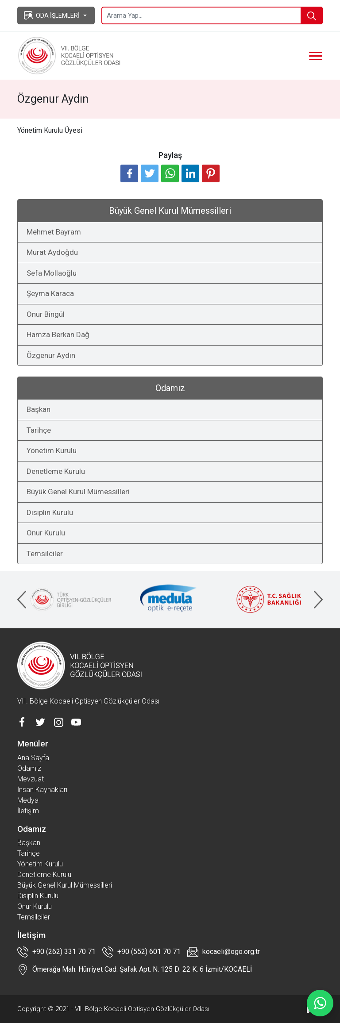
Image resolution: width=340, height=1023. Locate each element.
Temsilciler (45, 553)
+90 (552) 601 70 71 (141, 952)
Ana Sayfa (33, 758)
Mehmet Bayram (54, 231)
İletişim (28, 811)
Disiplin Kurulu (50, 512)
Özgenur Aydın (51, 355)
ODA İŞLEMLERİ (52, 15)
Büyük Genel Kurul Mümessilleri (78, 491)
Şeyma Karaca (50, 293)
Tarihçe (39, 430)
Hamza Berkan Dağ (58, 334)
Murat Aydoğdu (52, 252)
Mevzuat (30, 779)
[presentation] (21, 599)
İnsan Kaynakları (42, 789)
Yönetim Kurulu (52, 450)
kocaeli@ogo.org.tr (223, 952)
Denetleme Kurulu (56, 471)
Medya (28, 800)
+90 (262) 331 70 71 (56, 952)
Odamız (29, 768)
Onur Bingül (46, 314)
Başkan (38, 409)
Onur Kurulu (46, 532)
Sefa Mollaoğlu (52, 273)
